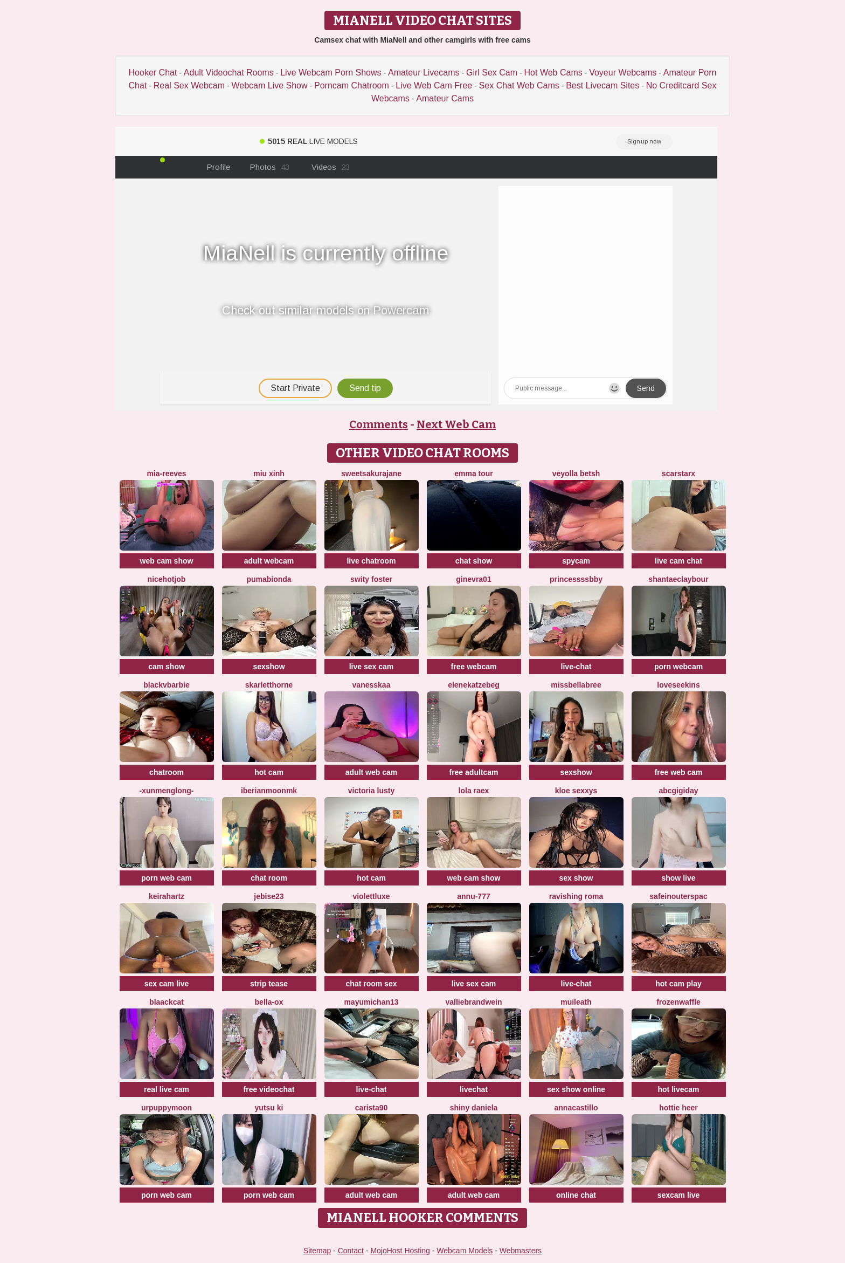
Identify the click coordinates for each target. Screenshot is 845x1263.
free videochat (269, 1089)
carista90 (371, 1107)
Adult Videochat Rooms (229, 72)
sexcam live (678, 1195)
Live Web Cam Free (434, 85)
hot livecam (678, 1089)
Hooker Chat (153, 72)
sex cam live (166, 983)
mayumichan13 (371, 1002)
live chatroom (371, 561)
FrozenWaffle (678, 1002)
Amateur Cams (445, 98)
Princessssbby (576, 579)
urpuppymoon (166, 1107)
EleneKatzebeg (474, 685)
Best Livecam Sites (602, 85)
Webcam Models (465, 1250)
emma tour (473, 473)
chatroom (166, 772)
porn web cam (166, 878)
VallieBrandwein (473, 1002)
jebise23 (268, 896)
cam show (166, 666)
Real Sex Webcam (189, 85)
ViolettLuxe (371, 896)
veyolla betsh (576, 473)
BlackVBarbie (166, 685)
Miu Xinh (269, 473)
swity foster (371, 579)
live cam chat (678, 561)
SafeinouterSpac (678, 896)
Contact (351, 1250)
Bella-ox (269, 1002)
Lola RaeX (474, 790)
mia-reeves (166, 473)
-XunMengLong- (166, 790)
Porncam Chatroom (351, 85)
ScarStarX (678, 473)
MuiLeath (576, 1002)
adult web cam (371, 772)
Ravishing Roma (576, 896)
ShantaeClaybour (678, 579)
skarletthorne (269, 685)
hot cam (268, 772)
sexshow (269, 666)
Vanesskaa (371, 685)
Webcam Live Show (269, 85)
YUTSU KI (269, 1107)
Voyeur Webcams (622, 72)
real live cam (166, 1089)
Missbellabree (576, 685)
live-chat (576, 666)
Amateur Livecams (424, 72)
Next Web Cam (456, 424)
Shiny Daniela (474, 1107)
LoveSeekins (678, 685)
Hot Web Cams (553, 72)
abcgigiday (678, 790)
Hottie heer (678, 1107)
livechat (474, 1089)
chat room (269, 878)
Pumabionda (268, 579)
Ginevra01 (473, 579)
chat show (473, 561)
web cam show (166, 561)
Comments (378, 424)
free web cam (679, 772)
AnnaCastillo (576, 1107)
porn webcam (678, 666)
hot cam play (678, 983)
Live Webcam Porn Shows (330, 72)
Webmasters (521, 1250)
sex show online (576, 1089)
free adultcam (473, 772)
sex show (576, 878)
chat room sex (371, 983)
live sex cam (371, 666)
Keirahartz (166, 896)
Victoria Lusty (371, 790)
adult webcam (269, 561)
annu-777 (473, 896)
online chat (576, 1195)
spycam (576, 561)
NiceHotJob (167, 579)
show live (678, 878)
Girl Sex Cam (491, 72)
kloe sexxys (576, 790)
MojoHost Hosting (400, 1250)
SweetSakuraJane (371, 473)
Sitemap (317, 1250)
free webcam (474, 666)
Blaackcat (166, 1002)
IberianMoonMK (269, 790)
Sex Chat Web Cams (519, 85)
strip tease (269, 983)
